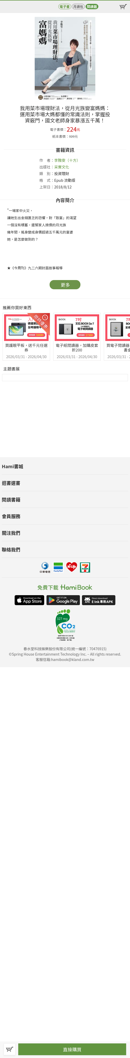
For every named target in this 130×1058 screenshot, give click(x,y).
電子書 (65, 6)
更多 (65, 284)
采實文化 (61, 166)
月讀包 (78, 6)
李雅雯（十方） (67, 160)
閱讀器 (92, 6)
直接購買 (72, 1049)
